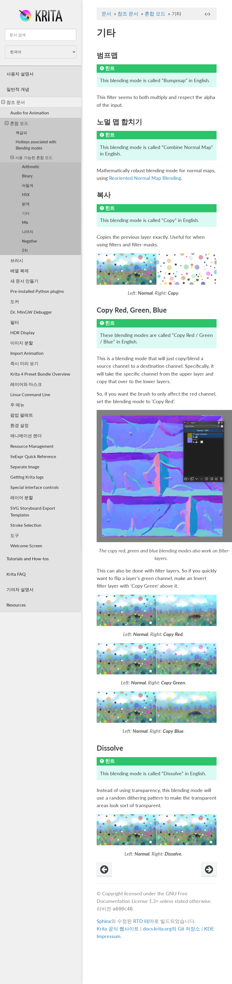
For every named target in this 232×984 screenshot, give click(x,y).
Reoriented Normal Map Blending (145, 178)
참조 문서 (13, 102)
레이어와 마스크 (26, 384)
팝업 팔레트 (21, 415)
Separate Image (24, 466)
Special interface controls (34, 487)
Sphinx (104, 921)
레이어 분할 (21, 497)
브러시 (16, 260)
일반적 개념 (17, 89)
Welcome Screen (26, 545)
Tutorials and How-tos (27, 558)
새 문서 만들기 (24, 280)
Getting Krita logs (27, 476)
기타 (26, 213)
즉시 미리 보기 (24, 363)
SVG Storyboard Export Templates (32, 511)
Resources (16, 604)
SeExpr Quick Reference (33, 456)
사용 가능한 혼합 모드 (32, 157)
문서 (106, 13)
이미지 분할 (21, 342)
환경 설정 (19, 425)
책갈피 (21, 132)
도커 (14, 301)
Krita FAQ (16, 574)
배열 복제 (19, 270)
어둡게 (27, 185)
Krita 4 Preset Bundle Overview (40, 373)
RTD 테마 (143, 921)
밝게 (26, 203)
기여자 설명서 (20, 589)
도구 (14, 535)
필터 (14, 322)
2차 (25, 250)
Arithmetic (31, 166)
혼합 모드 (16, 123)
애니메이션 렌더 (26, 435)
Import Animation (27, 353)
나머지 (27, 231)
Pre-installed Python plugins (37, 291)
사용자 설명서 (20, 73)
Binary (27, 176)
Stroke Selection (25, 525)
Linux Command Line (30, 394)
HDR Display (22, 332)
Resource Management (32, 446)
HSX (26, 194)
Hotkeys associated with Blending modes (36, 145)
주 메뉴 (17, 404)
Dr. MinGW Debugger (31, 311)
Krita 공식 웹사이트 (118, 929)
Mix (25, 222)
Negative (29, 241)
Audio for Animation (29, 112)
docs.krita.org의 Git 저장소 (171, 929)
